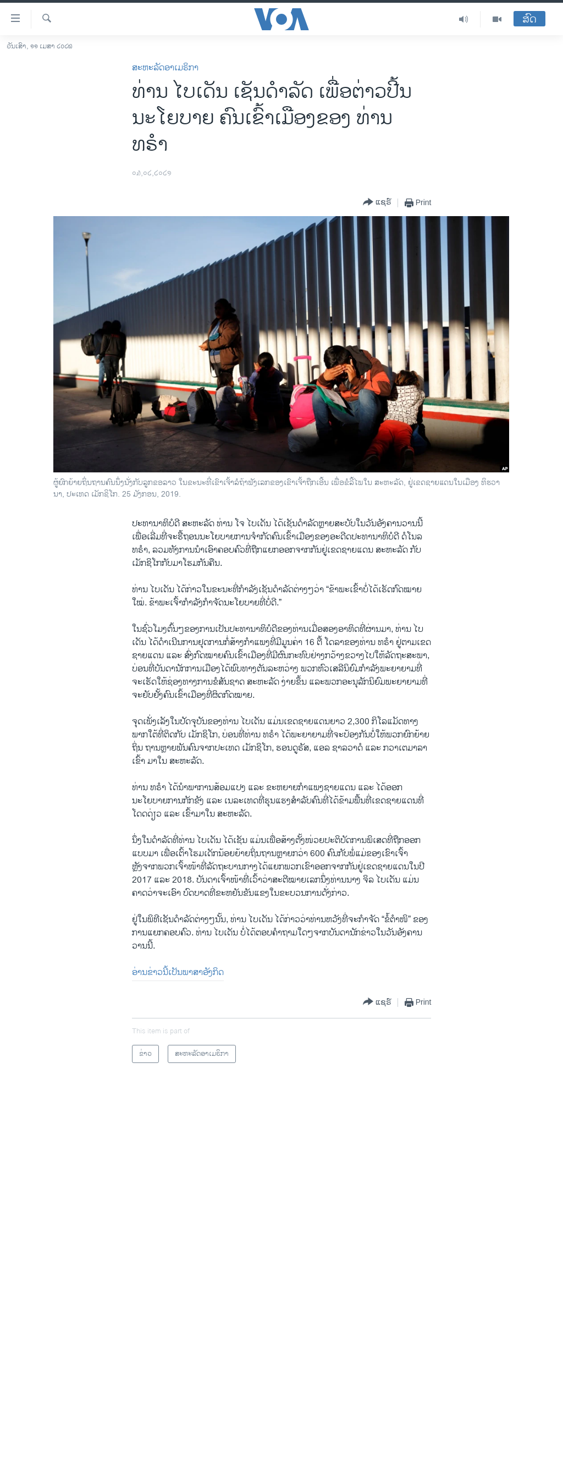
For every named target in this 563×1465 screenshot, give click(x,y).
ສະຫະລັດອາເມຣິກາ (165, 67)
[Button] (377, 203)
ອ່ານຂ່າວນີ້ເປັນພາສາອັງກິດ (178, 972)
